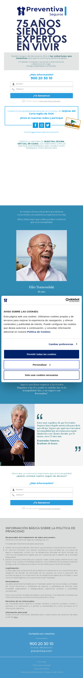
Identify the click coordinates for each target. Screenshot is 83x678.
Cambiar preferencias (61, 344)
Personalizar (42, 364)
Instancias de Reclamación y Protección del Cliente (41, 672)
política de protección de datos (49, 101)
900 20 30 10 (41, 78)
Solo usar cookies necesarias (41, 375)
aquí (33, 132)
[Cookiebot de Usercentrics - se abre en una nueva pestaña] (65, 300)
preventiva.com (41, 651)
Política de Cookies (38, 331)
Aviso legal (41, 662)
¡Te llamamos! (41, 95)
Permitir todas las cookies (41, 354)
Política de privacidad (41, 665)
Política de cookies (41, 669)
